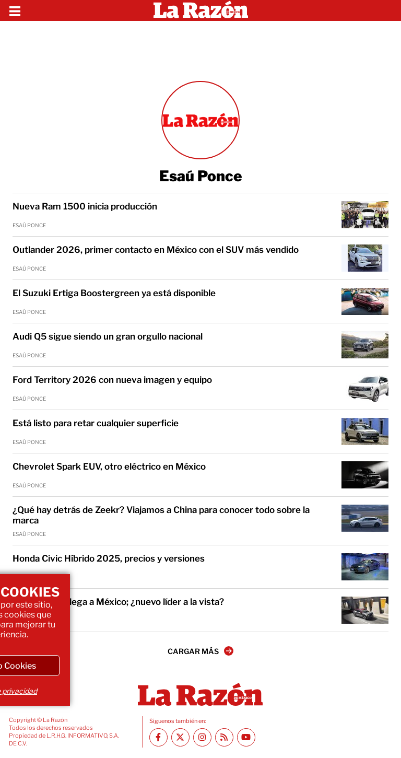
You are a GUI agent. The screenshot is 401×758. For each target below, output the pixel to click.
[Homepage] (201, 10)
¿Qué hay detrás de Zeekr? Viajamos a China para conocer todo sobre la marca (161, 515)
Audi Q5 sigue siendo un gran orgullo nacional (108, 336)
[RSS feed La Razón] (224, 737)
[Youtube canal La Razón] (246, 737)
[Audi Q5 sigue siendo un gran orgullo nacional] (364, 344)
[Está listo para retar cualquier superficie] (364, 431)
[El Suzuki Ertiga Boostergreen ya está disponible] (364, 301)
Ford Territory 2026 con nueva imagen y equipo (112, 380)
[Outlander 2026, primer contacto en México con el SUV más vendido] (364, 258)
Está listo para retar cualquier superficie (96, 423)
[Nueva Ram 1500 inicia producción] (364, 214)
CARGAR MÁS (200, 651)
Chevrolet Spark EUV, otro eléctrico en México (109, 466)
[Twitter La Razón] (180, 737)
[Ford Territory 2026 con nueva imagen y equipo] (364, 388)
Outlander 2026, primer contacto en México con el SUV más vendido (156, 249)
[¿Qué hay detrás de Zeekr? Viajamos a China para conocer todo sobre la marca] (364, 518)
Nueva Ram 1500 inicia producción (85, 206)
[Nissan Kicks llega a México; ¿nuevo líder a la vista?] (364, 610)
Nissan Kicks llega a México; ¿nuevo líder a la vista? (118, 602)
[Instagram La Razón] (202, 737)
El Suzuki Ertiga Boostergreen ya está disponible (114, 293)
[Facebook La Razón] (158, 737)
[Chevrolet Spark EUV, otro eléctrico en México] (364, 474)
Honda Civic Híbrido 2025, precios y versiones (109, 558)
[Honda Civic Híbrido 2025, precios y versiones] (364, 566)
